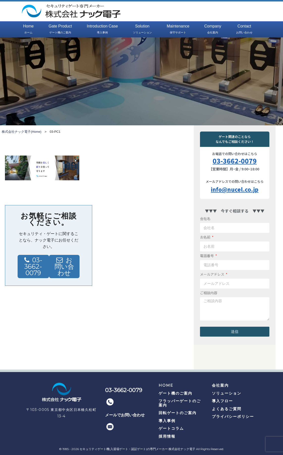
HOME (166, 385)
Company (212, 29)
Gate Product (60, 29)
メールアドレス (212, 274)
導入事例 (167, 420)
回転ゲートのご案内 (178, 412)
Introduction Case (102, 29)
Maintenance (178, 29)
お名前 (205, 237)
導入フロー (222, 401)
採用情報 (167, 436)
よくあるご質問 (226, 408)
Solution (142, 29)
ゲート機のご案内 (175, 393)
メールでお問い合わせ (125, 415)
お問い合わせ (64, 266)
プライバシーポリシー (233, 416)
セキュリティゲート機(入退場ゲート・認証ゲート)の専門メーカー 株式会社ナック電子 (137, 449)
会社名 (205, 218)
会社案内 (220, 385)
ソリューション (226, 393)
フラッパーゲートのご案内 (180, 403)
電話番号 (207, 255)
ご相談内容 (208, 292)
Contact (244, 29)
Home (28, 29)
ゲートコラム (171, 428)
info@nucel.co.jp (234, 189)
